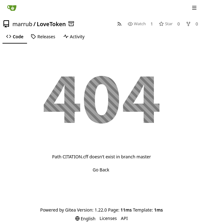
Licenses (108, 218)
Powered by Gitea (58, 210)
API (124, 218)
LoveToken (51, 24)
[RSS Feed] (119, 24)
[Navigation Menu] (194, 7)
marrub (22, 24)
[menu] (85, 219)
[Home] (12, 7)
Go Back (101, 170)
